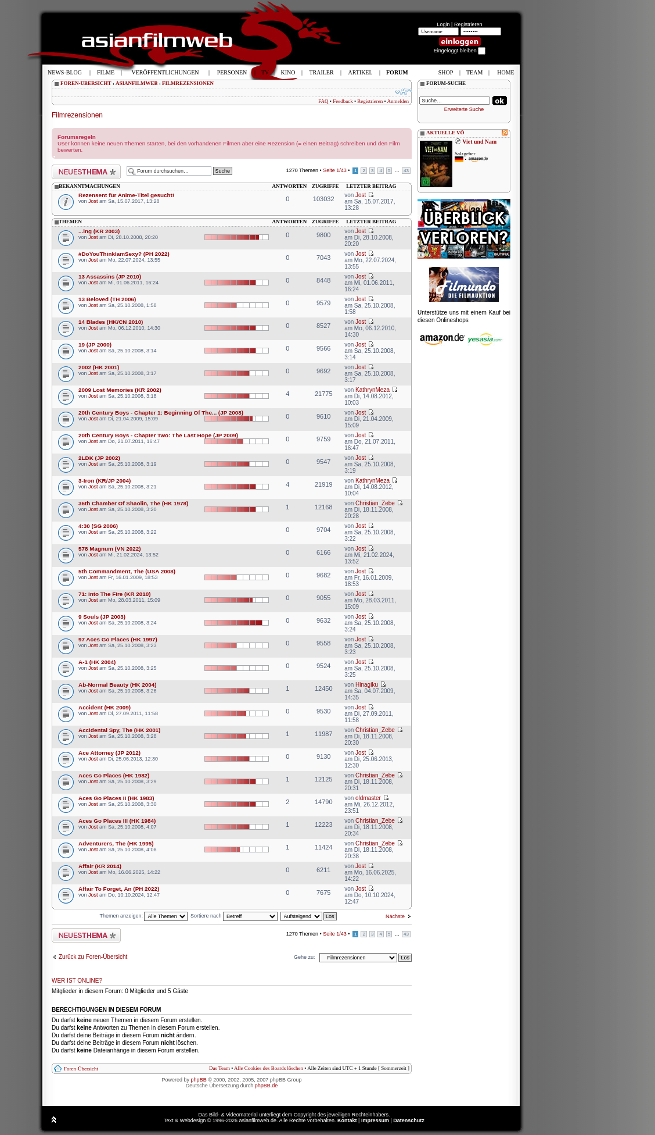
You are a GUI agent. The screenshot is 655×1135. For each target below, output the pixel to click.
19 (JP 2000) (94, 344)
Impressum (375, 1120)
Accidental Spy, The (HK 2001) (119, 730)
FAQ (323, 101)
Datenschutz (408, 1120)
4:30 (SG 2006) (98, 526)
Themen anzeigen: (143, 916)
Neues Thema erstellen (86, 172)
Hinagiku (366, 684)
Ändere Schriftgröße (403, 91)
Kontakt (347, 1120)
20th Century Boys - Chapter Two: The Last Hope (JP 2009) (158, 435)
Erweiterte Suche (464, 109)
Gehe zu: (304, 957)
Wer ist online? (77, 980)
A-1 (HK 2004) (97, 662)
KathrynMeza (372, 390)
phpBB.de (266, 1085)
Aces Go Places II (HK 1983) (116, 798)
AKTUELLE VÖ (445, 132)
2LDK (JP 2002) (99, 458)
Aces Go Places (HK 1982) (113, 775)
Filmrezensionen (77, 115)
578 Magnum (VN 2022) (109, 548)
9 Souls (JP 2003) (101, 616)
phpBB (199, 1080)
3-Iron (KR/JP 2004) (104, 480)
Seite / (335, 170)
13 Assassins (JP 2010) (109, 276)
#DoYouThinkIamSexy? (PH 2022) (124, 254)
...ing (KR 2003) (99, 231)
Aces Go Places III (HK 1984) (117, 821)
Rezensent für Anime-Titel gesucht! (126, 195)
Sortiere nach (234, 916)
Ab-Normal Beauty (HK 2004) (117, 684)
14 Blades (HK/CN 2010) (110, 322)
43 (406, 170)
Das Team (219, 1068)
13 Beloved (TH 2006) (107, 299)
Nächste (395, 916)
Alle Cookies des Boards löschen (268, 1068)
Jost (93, 201)
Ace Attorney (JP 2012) (109, 752)
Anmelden (398, 101)
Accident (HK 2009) (104, 707)
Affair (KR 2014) (99, 866)
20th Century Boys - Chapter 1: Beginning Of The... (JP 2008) (160, 412)
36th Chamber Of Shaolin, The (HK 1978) (133, 503)
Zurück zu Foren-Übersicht (93, 957)
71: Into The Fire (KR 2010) (114, 594)
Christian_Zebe (375, 503)
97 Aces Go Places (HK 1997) (117, 639)
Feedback (342, 101)
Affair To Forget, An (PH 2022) (118, 889)
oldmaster (368, 798)
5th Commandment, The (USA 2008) (126, 571)
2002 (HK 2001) (98, 367)
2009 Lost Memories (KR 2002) (119, 390)
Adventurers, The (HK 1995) (116, 843)
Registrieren (468, 24)
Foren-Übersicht (81, 1069)
